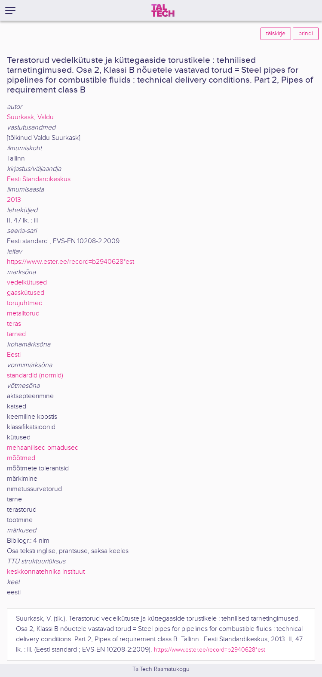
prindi (305, 33)
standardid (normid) (35, 375)
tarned (16, 334)
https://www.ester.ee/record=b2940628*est (70, 262)
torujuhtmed (25, 303)
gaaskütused (25, 293)
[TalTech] (163, 10)
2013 (14, 200)
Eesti (14, 355)
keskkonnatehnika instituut (46, 572)
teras (14, 324)
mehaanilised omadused (43, 448)
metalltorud (23, 313)
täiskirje (275, 33)
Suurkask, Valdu (30, 117)
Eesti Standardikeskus (39, 179)
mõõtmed (21, 458)
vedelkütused (27, 282)
